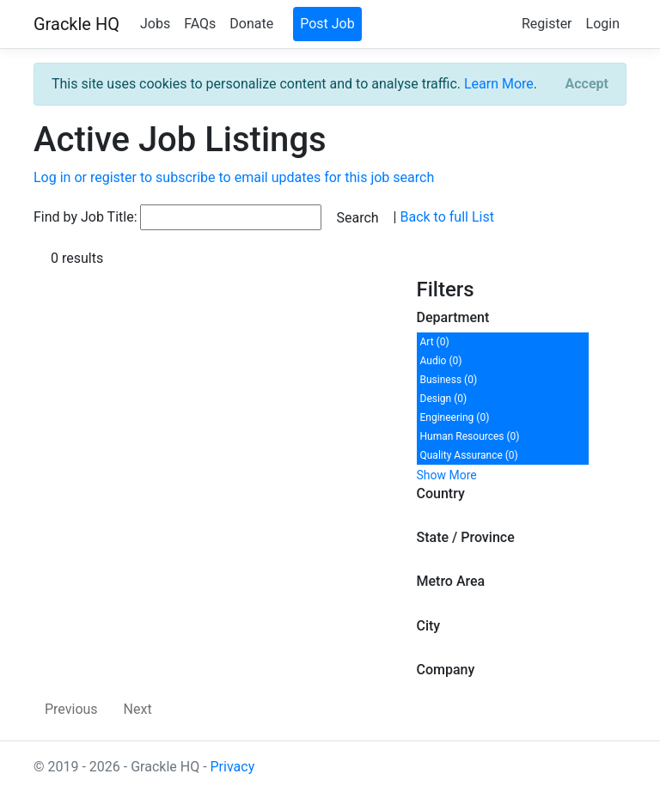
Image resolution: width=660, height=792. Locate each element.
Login (603, 23)
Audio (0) (441, 361)
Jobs (155, 23)
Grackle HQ (76, 24)
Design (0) (444, 399)
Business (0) (449, 380)
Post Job (327, 23)
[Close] (587, 84)
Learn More (499, 84)
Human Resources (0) (470, 436)
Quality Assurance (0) (469, 455)
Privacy (233, 766)
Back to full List (446, 217)
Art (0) (434, 342)
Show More (447, 475)
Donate (251, 23)
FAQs (200, 23)
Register (547, 23)
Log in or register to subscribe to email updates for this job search (234, 177)
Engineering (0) (455, 417)
